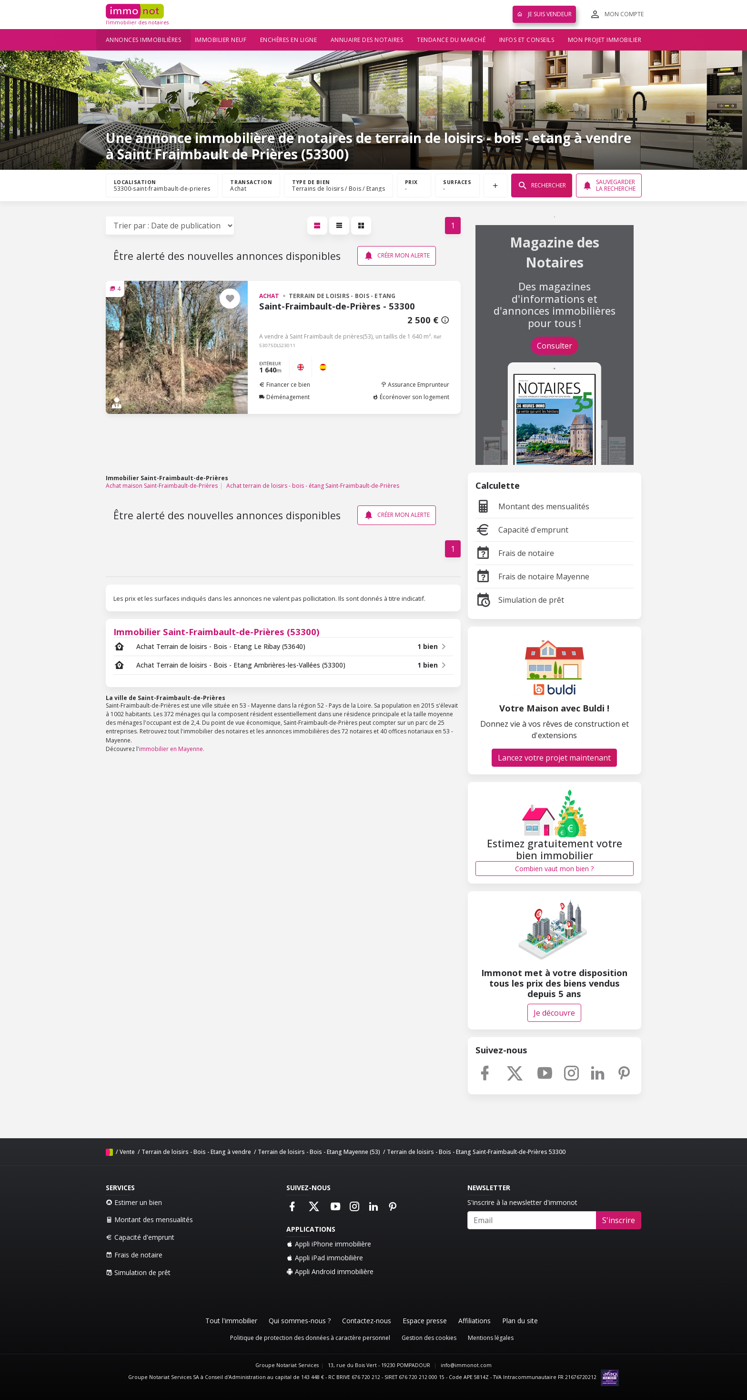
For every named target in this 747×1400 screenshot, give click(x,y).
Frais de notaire (514, 553)
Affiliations (474, 1320)
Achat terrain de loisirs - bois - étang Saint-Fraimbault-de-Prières (312, 486)
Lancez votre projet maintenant (554, 757)
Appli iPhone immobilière (328, 1243)
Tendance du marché (451, 40)
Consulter (554, 345)
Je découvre (554, 1013)
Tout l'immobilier (231, 1320)
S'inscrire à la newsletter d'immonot (522, 1202)
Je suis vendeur (544, 14)
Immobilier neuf (221, 40)
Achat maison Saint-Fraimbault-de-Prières (162, 486)
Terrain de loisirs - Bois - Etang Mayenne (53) (319, 1152)
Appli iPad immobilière (324, 1257)
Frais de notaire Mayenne (532, 576)
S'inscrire (618, 1220)
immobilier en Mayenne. (171, 749)
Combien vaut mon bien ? (554, 868)
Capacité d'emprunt (521, 529)
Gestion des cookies (429, 1338)
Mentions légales (491, 1338)
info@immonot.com (466, 1365)
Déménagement (284, 397)
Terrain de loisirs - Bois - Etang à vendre (196, 1152)
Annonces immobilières (144, 40)
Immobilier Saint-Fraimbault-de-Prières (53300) (216, 632)
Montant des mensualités (532, 506)
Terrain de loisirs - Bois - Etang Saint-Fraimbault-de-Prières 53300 (476, 1152)
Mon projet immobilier (605, 40)
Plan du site (520, 1320)
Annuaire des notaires (367, 40)
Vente (127, 1152)
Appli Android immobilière (330, 1271)
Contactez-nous (366, 1320)
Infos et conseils (527, 40)
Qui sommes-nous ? (300, 1320)
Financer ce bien (284, 385)
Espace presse (425, 1320)
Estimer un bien (134, 1202)
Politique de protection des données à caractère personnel (310, 1338)
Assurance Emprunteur (415, 385)
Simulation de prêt (519, 599)
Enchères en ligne (288, 40)
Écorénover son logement (411, 397)
